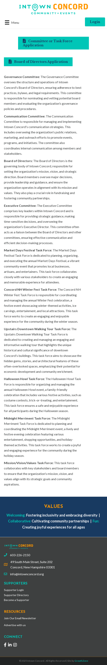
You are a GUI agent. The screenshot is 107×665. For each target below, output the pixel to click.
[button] (95, 21)
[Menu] (12, 22)
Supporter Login (14, 590)
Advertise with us (15, 625)
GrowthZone (81, 660)
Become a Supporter (16, 600)
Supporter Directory (16, 595)
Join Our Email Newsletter (20, 618)
